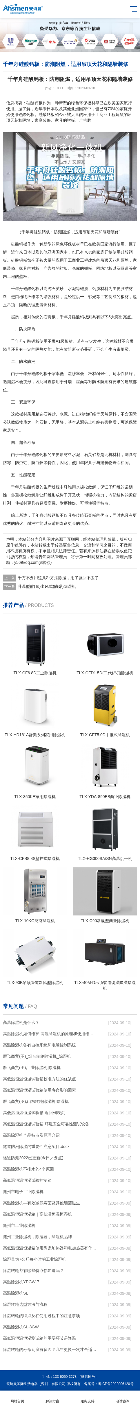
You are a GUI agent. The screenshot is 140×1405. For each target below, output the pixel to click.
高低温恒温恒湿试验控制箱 (27, 1180)
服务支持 (87, 1398)
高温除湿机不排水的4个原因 (28, 1169)
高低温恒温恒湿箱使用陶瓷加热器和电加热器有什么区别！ (50, 1248)
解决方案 (52, 1398)
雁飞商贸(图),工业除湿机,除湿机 (32, 1067)
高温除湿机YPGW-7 (21, 1282)
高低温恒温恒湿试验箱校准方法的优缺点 (39, 1079)
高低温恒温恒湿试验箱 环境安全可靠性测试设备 (46, 1124)
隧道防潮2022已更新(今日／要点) (33, 1157)
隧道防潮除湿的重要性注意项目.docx (36, 1146)
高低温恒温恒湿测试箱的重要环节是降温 (39, 1338)
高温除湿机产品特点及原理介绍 (31, 1135)
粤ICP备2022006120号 (116, 1384)
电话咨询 (122, 1398)
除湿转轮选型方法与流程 (25, 1304)
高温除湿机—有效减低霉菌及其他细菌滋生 (41, 1203)
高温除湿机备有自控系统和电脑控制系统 (39, 1045)
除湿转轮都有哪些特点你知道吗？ (33, 1270)
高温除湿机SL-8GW (21, 1327)
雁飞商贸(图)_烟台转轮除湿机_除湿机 (37, 1056)
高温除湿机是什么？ (21, 1022)
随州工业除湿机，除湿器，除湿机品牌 (37, 1236)
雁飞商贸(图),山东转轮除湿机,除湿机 (36, 1101)
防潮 (31, 361)
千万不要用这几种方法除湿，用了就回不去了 (58, 577)
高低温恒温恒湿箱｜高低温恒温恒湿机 (37, 1214)
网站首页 (17, 1398)
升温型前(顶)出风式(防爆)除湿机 (47, 586)
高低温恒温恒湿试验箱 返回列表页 (34, 1112)
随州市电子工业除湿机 (23, 1191)
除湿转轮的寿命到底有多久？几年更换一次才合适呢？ (50, 1349)
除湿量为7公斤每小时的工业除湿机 (34, 1259)
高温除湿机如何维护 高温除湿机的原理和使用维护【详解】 (50, 1033)
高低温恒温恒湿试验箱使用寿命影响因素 (39, 1090)
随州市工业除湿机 (19, 1225)
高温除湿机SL (15, 1293)
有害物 (106, 422)
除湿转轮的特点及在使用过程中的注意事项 (41, 1315)
